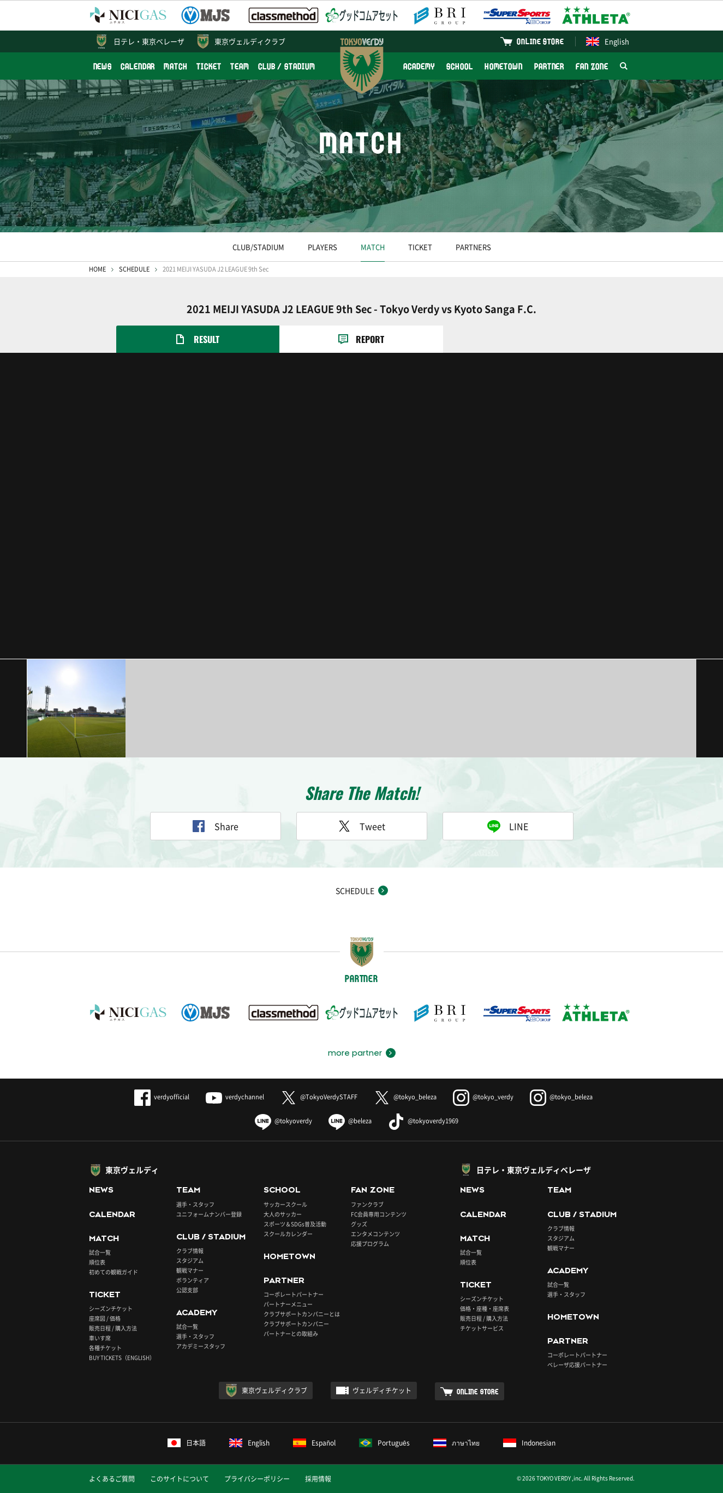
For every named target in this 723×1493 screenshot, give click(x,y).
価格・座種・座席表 (484, 1308)
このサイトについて (179, 1479)
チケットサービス (482, 1328)
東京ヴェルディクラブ (249, 41)
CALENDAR (138, 66)
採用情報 (318, 1479)
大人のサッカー (283, 1214)
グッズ (359, 1224)
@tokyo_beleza (405, 1096)
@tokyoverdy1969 (423, 1120)
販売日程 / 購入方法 (113, 1328)
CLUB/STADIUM (258, 247)
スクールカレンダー (288, 1234)
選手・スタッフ (195, 1204)
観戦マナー (190, 1270)
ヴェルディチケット (381, 1390)
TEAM (239, 66)
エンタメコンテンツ (375, 1234)
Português (384, 1443)
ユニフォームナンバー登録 (209, 1214)
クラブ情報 (190, 1251)
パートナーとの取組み (291, 1333)
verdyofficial (161, 1096)
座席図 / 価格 (105, 1318)
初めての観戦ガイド (113, 1272)
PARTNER (549, 66)
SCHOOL (459, 66)
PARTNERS (473, 247)
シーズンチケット (111, 1308)
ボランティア (192, 1280)
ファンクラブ (367, 1204)
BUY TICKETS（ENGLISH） (122, 1357)
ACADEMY (419, 66)
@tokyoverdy (283, 1120)
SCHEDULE (134, 269)
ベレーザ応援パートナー (577, 1364)
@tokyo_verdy (483, 1096)
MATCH (176, 66)
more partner (355, 1053)
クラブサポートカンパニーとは (302, 1314)
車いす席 (100, 1338)
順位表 (97, 1262)
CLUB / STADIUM (286, 66)
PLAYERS (322, 247)
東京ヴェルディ (132, 1169)
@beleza (350, 1120)
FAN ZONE (592, 66)
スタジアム (190, 1260)
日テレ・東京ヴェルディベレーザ (533, 1169)
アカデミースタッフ (200, 1346)
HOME (97, 269)
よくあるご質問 (112, 1479)
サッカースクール (285, 1204)
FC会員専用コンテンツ (379, 1214)
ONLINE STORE (540, 41)
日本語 (187, 1443)
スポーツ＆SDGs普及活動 (295, 1224)
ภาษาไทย (456, 1443)
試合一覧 (100, 1252)
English (607, 41)
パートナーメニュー (288, 1304)
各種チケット (105, 1348)
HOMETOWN (504, 66)
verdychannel (235, 1096)
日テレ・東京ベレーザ (148, 41)
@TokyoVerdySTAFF (318, 1096)
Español (314, 1443)
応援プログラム (370, 1243)
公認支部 (187, 1290)
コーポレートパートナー (294, 1294)
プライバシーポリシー (257, 1479)
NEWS (102, 66)
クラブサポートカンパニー (296, 1324)
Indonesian (529, 1443)
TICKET (209, 66)
